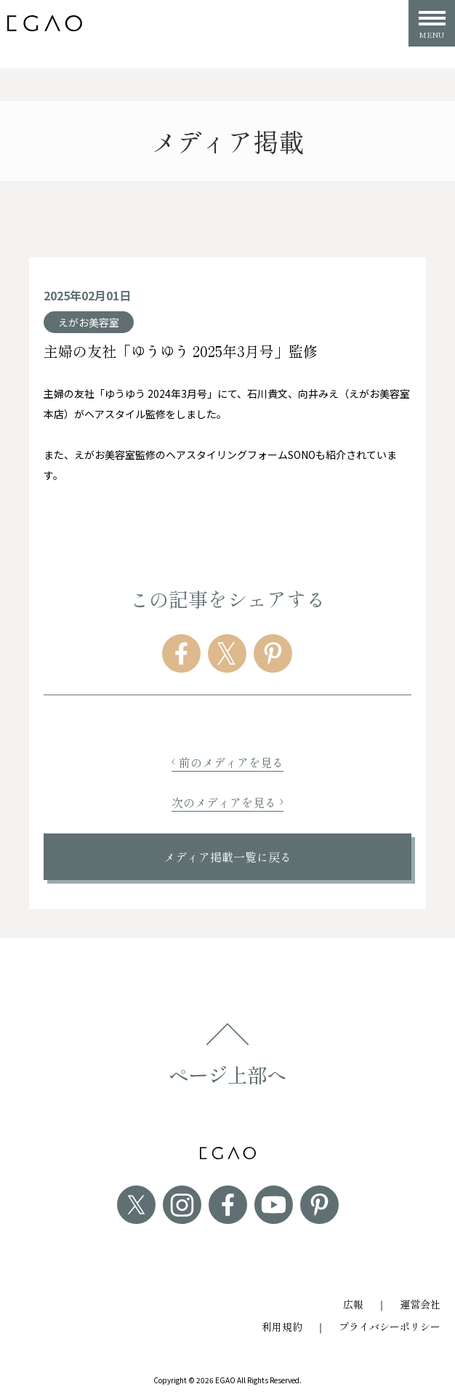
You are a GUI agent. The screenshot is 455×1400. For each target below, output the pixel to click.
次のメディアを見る (227, 802)
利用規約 (282, 1326)
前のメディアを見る (227, 762)
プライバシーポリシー (389, 1326)
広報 (353, 1304)
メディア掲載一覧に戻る (227, 856)
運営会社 (420, 1304)
